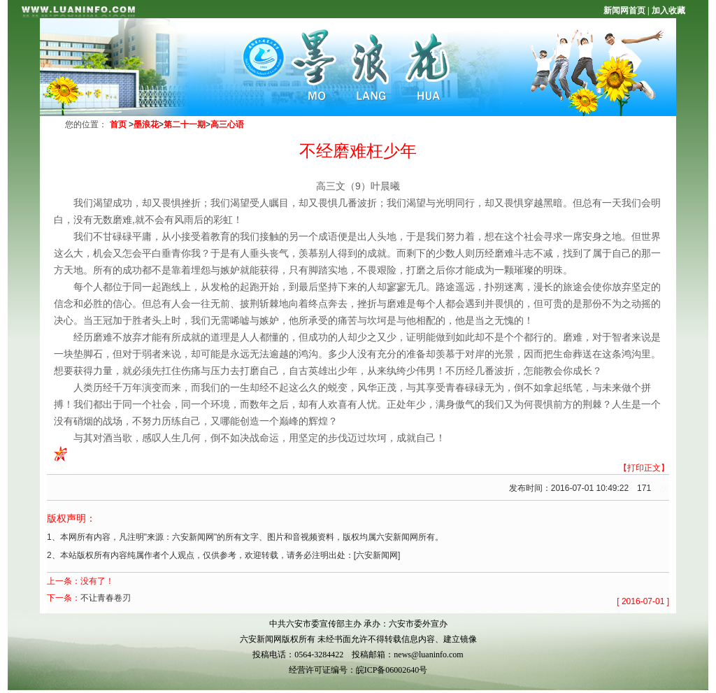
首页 (118, 124)
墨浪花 (146, 124)
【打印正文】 (644, 468)
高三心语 (227, 124)
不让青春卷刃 (105, 598)
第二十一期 (185, 124)
